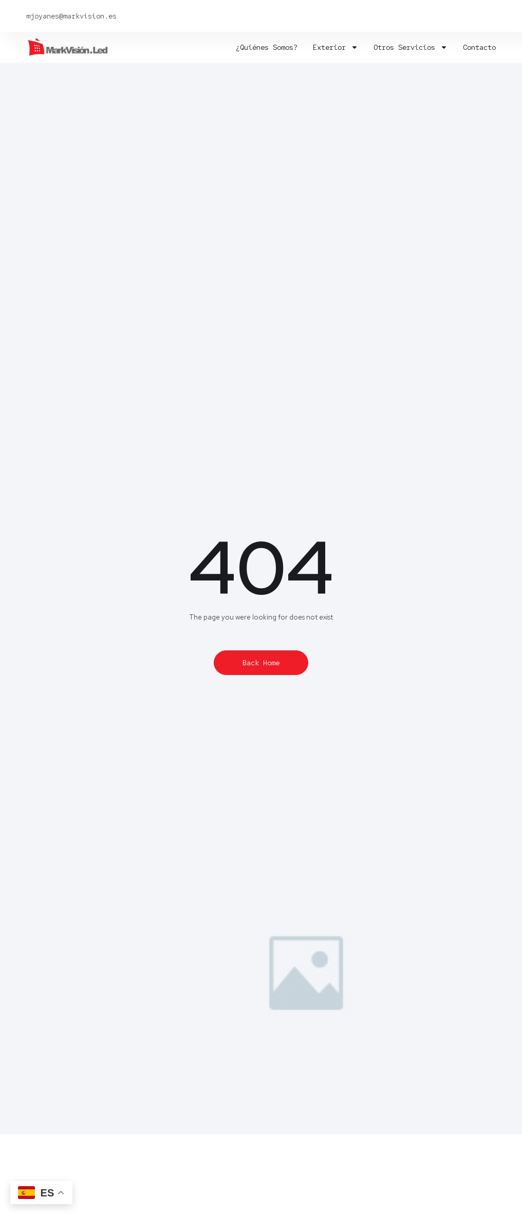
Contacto (479, 47)
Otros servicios (411, 47)
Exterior (335, 47)
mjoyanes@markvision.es (71, 16)
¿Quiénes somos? (266, 47)
